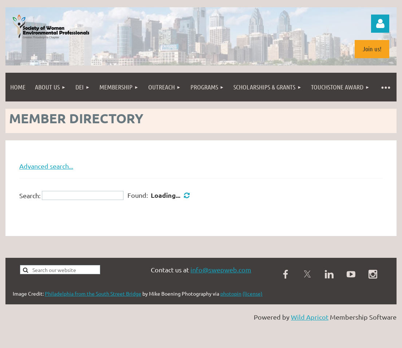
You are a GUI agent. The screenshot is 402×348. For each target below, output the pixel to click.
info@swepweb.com (220, 269)
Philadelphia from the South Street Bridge (93, 293)
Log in (380, 24)
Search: (29, 195)
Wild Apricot (309, 317)
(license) (253, 293)
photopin (230, 293)
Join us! (372, 49)
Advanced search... (46, 166)
